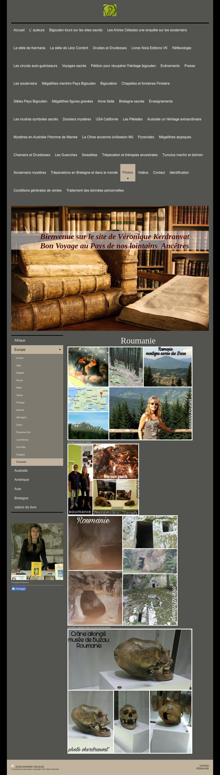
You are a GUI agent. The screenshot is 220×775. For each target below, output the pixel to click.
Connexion (204, 765)
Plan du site (39, 766)
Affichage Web (202, 768)
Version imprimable (22, 766)
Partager (18, 588)
